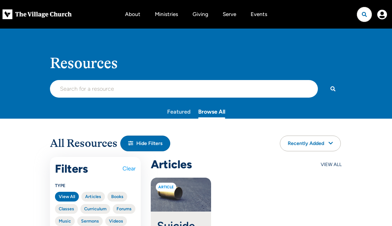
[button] (145, 143)
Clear (129, 168)
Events (259, 14)
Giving (200, 14)
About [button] (132, 14)
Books (117, 196)
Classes (66, 209)
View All (67, 196)
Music (65, 221)
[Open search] (364, 14)
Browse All (211, 111)
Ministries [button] (166, 14)
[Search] (333, 89)
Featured (179, 111)
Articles (93, 196)
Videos (116, 221)
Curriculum (95, 209)
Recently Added (310, 143)
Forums (124, 209)
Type (60, 185)
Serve (229, 14)
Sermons (90, 221)
